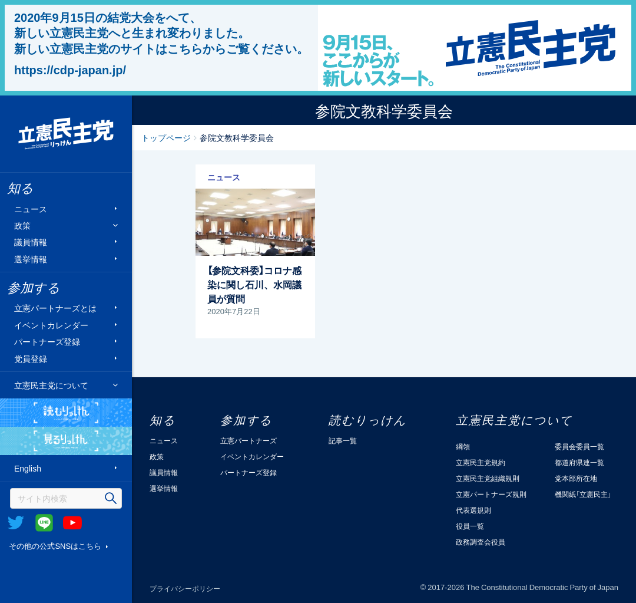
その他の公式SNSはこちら (55, 545)
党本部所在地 (576, 478)
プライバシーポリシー (185, 588)
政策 (22, 225)
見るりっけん (66, 441)
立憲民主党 (66, 133)
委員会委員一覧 (579, 446)
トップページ (166, 137)
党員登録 (30, 358)
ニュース (30, 208)
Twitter (15, 522)
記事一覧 (343, 440)
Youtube (72, 522)
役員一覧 (470, 525)
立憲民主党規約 (480, 462)
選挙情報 (30, 258)
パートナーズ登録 (47, 341)
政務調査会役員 (480, 541)
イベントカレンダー (51, 324)
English (27, 468)
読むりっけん (66, 412)
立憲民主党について (51, 385)
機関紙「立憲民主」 (583, 494)
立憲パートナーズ (248, 440)
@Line (44, 522)
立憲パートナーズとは (55, 308)
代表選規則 (473, 510)
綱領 (463, 446)
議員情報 (30, 242)
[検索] (66, 498)
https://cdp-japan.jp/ (70, 69)
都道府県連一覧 (579, 462)
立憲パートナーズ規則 (491, 494)
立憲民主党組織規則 (487, 478)
